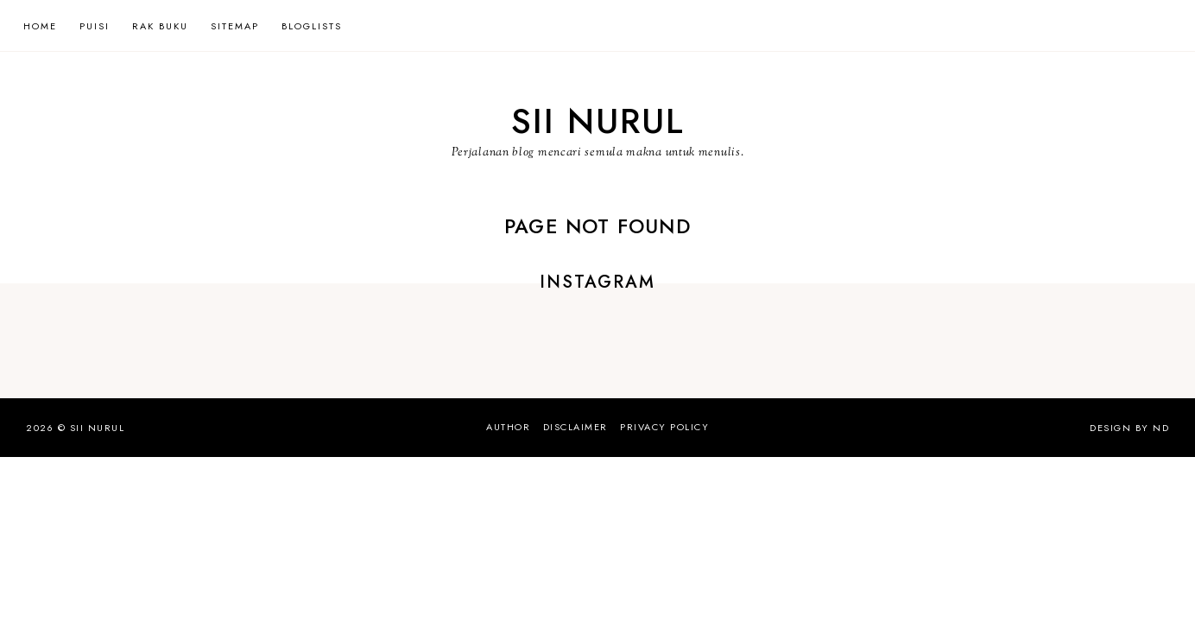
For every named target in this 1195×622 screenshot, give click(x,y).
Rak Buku (160, 26)
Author (508, 427)
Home (40, 26)
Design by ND (1129, 428)
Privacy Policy (664, 427)
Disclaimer (575, 427)
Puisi (94, 26)
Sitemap (235, 26)
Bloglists (311, 26)
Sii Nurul (598, 121)
